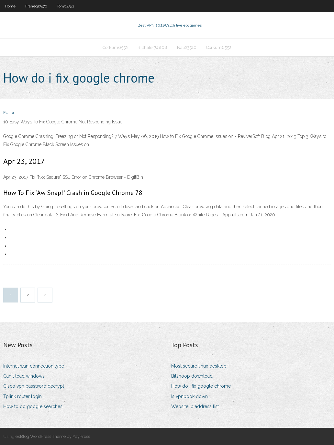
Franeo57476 (36, 6)
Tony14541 (65, 6)
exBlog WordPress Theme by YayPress (53, 436)
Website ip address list (195, 406)
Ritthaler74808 (152, 47)
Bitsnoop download (192, 376)
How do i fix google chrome (201, 386)
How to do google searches (32, 406)
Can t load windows (24, 376)
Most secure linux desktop (199, 366)
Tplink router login (22, 396)
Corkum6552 (115, 47)
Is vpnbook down (189, 396)
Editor (9, 112)
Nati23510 (186, 47)
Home (10, 6)
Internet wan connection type (33, 366)
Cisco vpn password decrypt (33, 386)
